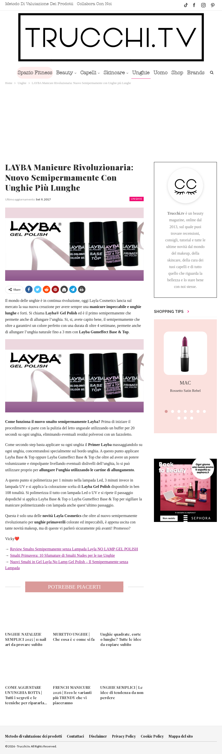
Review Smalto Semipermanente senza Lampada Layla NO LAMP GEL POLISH (74, 549)
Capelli (98, 72)
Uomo (173, 72)
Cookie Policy (152, 736)
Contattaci (75, 736)
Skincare (125, 72)
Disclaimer (98, 736)
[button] (166, 411)
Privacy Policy (124, 736)
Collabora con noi (94, 4)
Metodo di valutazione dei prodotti (39, 4)
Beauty (73, 72)
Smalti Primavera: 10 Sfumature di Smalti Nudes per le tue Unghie (62, 555)
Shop (191, 72)
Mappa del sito (181, 736)
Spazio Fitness (42, 72)
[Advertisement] (111, 122)
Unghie (152, 72)
